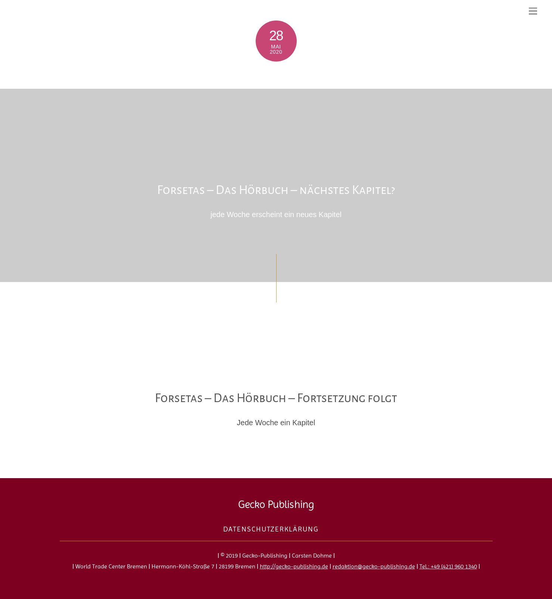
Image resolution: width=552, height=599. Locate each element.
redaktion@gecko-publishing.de (374, 566)
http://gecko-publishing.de (294, 566)
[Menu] (533, 10)
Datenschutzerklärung (270, 529)
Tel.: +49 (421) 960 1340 (448, 566)
